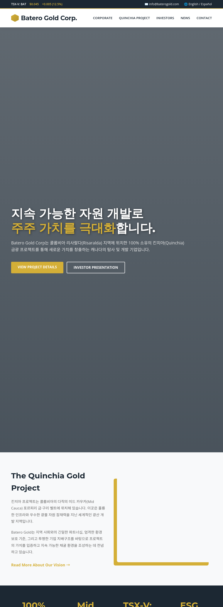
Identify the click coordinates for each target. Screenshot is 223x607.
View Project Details (37, 267)
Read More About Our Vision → (40, 564)
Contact (204, 18)
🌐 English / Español (198, 4)
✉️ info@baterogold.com (162, 4)
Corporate (102, 18)
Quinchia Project (134, 18)
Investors (165, 18)
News (185, 18)
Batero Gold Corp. (44, 18)
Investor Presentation (96, 267)
